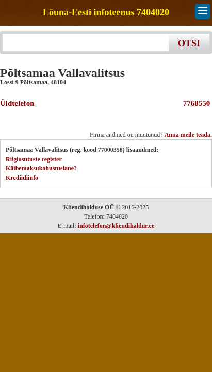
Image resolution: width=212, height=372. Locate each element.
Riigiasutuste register (34, 159)
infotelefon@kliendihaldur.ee (116, 225)
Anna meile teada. (188, 134)
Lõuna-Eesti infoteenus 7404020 (106, 13)
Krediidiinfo (22, 177)
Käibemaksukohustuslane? (41, 168)
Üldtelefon (17, 103)
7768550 (194, 103)
